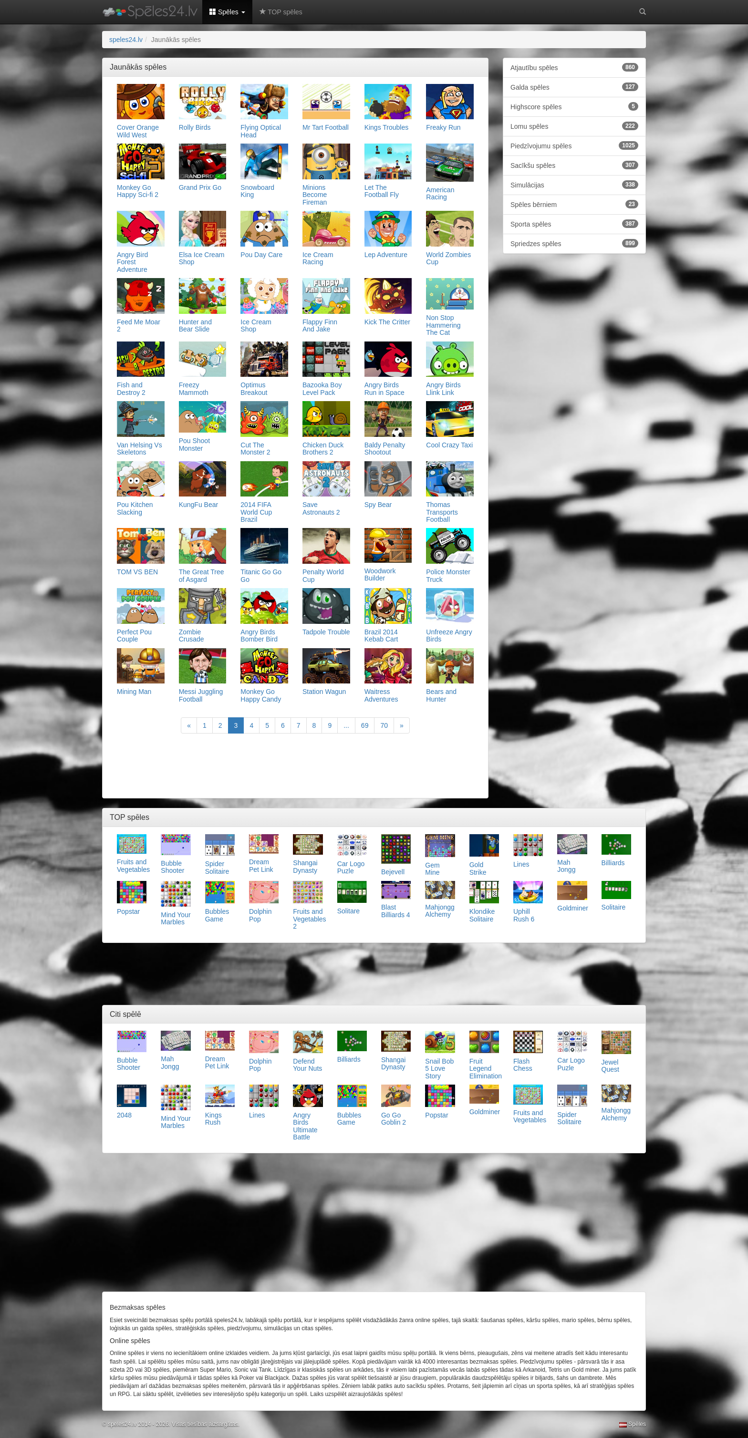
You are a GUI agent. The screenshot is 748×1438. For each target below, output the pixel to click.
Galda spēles (574, 87)
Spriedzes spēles (574, 243)
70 (384, 725)
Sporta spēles (574, 223)
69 (365, 725)
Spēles (632, 1424)
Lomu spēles (574, 126)
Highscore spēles (574, 106)
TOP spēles (281, 12)
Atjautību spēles (574, 67)
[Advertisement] (295, 766)
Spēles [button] (227, 12)
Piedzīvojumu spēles (574, 145)
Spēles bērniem (574, 204)
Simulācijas (574, 184)
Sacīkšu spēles (574, 165)
